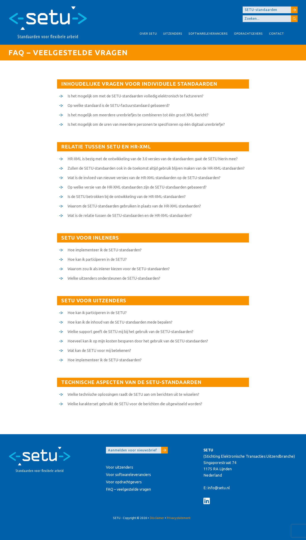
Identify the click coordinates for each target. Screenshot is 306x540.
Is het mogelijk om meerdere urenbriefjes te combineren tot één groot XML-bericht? (138, 115)
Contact (276, 33)
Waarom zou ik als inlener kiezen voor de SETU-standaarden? (119, 269)
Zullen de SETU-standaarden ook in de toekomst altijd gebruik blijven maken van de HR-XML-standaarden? (156, 168)
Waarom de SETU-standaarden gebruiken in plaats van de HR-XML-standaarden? (134, 206)
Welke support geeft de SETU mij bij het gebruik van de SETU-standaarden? (130, 331)
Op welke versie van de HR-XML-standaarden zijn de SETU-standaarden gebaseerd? (137, 187)
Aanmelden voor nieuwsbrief (138, 450)
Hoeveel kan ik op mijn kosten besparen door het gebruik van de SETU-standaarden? (138, 341)
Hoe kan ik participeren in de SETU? (97, 259)
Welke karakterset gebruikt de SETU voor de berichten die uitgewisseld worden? (135, 404)
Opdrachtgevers (248, 33)
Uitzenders (172, 33)
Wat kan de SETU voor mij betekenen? (99, 350)
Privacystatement (179, 518)
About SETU (292, 35)
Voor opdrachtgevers (124, 482)
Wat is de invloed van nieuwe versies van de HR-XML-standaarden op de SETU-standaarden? (144, 178)
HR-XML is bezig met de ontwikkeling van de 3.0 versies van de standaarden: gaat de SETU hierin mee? (153, 159)
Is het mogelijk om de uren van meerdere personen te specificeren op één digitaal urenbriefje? (146, 124)
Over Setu (148, 33)
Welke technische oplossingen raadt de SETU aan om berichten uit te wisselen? (133, 394)
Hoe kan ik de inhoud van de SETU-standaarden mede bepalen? (120, 322)
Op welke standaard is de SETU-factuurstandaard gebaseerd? (119, 105)
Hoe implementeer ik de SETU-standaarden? (105, 250)
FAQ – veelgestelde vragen (128, 489)
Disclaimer (157, 518)
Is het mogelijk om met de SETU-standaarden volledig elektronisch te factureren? (135, 96)
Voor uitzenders (119, 467)
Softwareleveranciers (208, 33)
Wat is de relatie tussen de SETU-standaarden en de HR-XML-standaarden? (130, 215)
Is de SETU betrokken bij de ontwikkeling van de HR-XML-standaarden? (127, 196)
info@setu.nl (219, 488)
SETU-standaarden (271, 10)
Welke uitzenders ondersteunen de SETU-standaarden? (114, 278)
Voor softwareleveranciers (128, 474)
